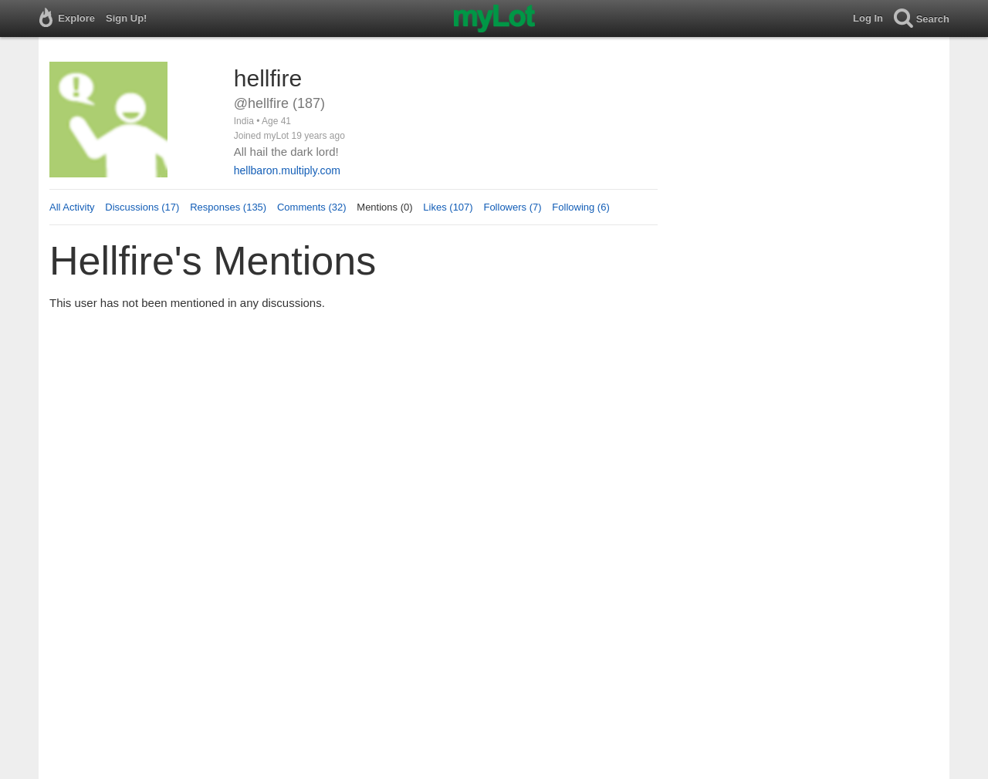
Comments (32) (312, 207)
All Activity (72, 207)
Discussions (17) (142, 207)
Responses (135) (228, 207)
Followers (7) (512, 207)
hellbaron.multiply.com (287, 170)
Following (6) (580, 207)
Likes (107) (447, 207)
